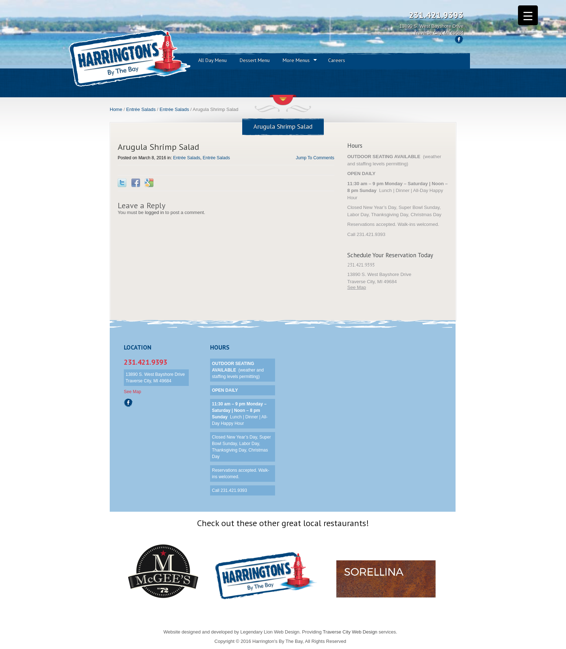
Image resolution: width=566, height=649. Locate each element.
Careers (336, 60)
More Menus (296, 60)
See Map (356, 287)
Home (116, 109)
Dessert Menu (255, 60)
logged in (154, 212)
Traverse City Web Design (350, 632)
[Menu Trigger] (528, 15)
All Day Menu (212, 60)
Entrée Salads (141, 109)
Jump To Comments (315, 157)
